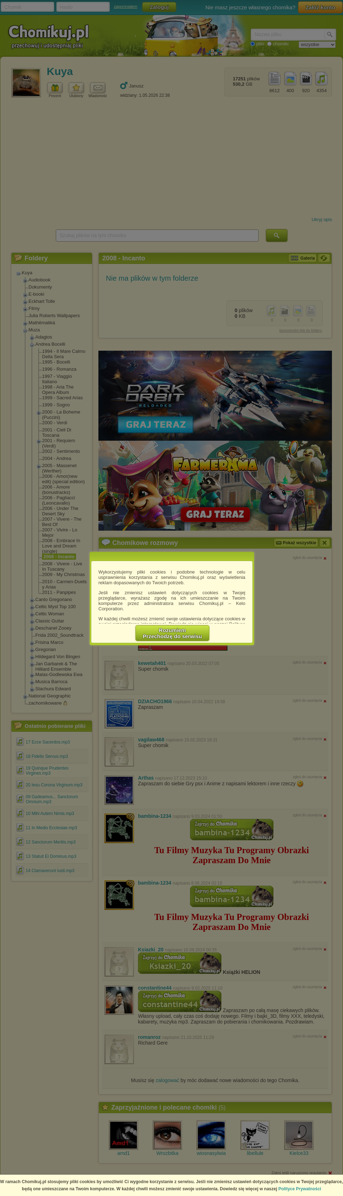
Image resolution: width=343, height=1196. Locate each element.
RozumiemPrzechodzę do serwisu (172, 633)
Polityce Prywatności (299, 1188)
